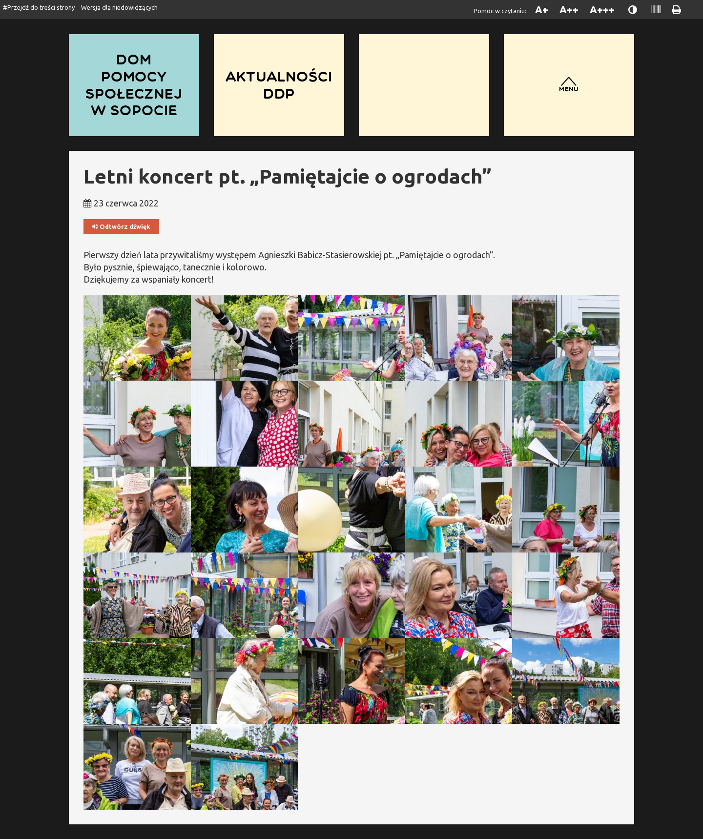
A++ (569, 9)
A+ (541, 9)
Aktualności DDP (279, 85)
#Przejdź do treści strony (39, 7)
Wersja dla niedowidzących (119, 7)
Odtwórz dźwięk (121, 226)
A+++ (602, 9)
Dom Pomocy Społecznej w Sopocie (134, 84)
